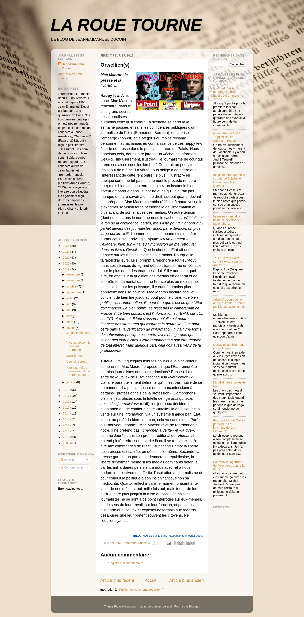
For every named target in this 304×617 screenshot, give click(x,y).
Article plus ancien (186, 580)
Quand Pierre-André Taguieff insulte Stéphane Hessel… (226, 137)
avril (69, 316)
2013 (66, 419)
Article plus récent (117, 580)
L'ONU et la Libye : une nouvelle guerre (228, 346)
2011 (66, 431)
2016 (66, 401)
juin (69, 304)
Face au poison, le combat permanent (78, 346)
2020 (66, 263)
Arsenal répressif (77, 361)
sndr (169, 606)
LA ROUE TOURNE (126, 24)
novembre (73, 280)
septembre (74, 292)
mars (70, 322)
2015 (66, 407)
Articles (67, 460)
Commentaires (72, 467)
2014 (66, 413)
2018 (66, 390)
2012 (66, 425)
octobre (71, 286)
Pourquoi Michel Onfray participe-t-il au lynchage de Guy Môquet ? (229, 426)
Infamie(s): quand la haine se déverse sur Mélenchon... (227, 220)
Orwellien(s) (74, 355)
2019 (66, 269)
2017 (66, 395)
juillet (70, 298)
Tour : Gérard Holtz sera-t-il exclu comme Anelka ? (227, 261)
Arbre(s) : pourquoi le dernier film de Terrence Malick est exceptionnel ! (229, 305)
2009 (66, 443)
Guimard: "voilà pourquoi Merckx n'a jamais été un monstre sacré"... (228, 93)
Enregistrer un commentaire (124, 563)
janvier (71, 382)
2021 (66, 257)
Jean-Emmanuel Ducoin (74, 66)
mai (69, 310)
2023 (66, 245)
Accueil (152, 580)
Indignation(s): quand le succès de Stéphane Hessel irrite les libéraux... (229, 180)
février (71, 327)
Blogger (194, 606)
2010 (66, 437)
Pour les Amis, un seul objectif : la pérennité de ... (78, 371)
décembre (73, 274)
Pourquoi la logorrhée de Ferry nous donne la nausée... (228, 465)
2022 (66, 251)
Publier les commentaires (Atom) (141, 589)
